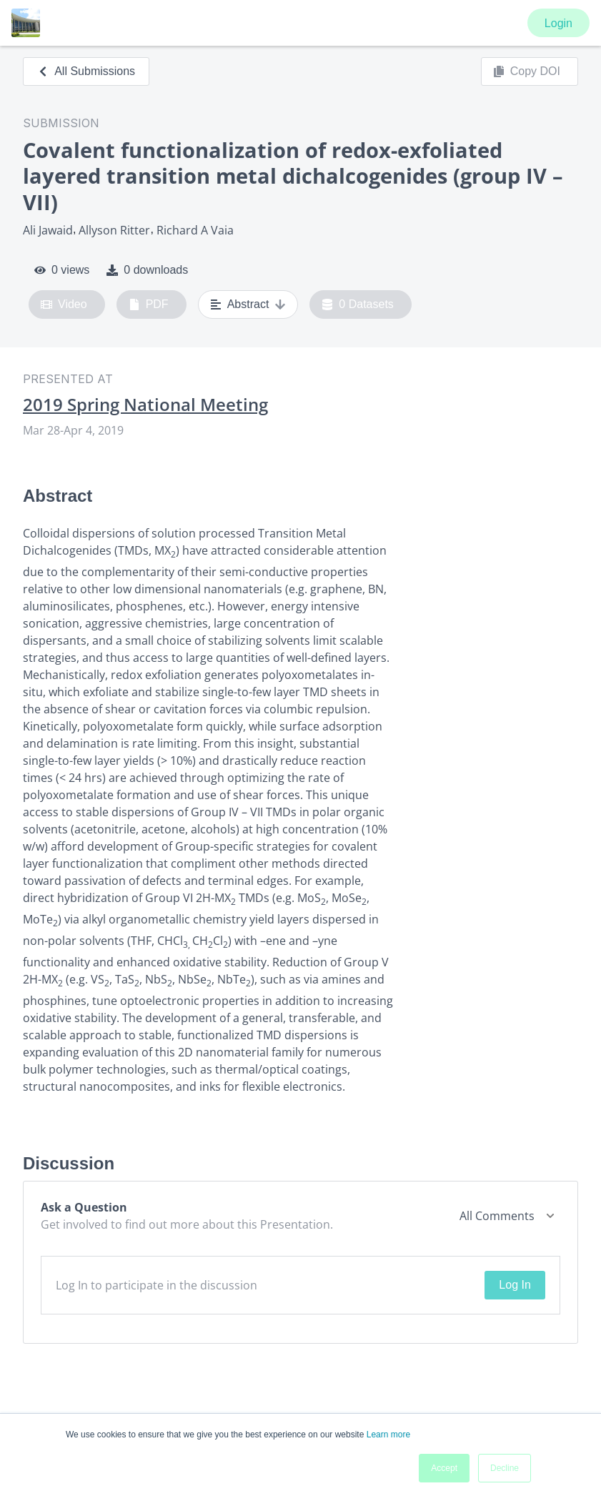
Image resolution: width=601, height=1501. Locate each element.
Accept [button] (444, 1468)
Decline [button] (504, 1468)
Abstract (248, 304)
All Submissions (86, 71)
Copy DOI (526, 71)
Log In (514, 1285)
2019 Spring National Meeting (145, 404)
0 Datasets (358, 304)
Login (558, 23)
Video (64, 304)
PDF (149, 304)
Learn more (388, 1435)
